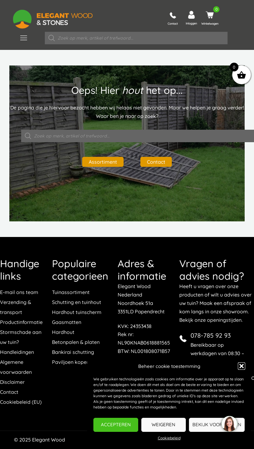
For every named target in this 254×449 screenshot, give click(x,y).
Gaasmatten (66, 322)
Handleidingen (17, 352)
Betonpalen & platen (76, 342)
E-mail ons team (19, 292)
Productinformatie (21, 322)
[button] (241, 366)
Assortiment (103, 162)
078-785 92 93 (210, 335)
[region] (229, 424)
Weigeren (163, 424)
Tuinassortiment (71, 292)
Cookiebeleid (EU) (21, 402)
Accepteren (116, 424)
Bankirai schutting (73, 352)
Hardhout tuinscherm (76, 312)
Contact (156, 162)
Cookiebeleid (169, 438)
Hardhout (63, 332)
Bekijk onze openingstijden (210, 320)
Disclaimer (12, 382)
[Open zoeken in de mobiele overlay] (136, 38)
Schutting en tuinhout (76, 302)
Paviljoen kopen (70, 362)
